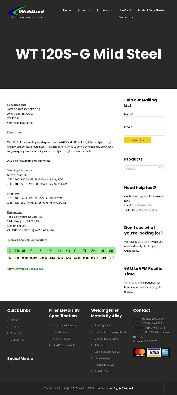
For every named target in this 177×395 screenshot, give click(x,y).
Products (103, 10)
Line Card (124, 10)
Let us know (145, 241)
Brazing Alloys (103, 325)
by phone (143, 196)
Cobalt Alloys (103, 371)
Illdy (55, 388)
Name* (144, 117)
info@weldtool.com (152, 318)
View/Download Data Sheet (25, 268)
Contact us (130, 282)
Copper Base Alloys (106, 338)
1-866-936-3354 (146, 209)
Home (67, 10)
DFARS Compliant (63, 345)
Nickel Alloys (102, 358)
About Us (84, 10)
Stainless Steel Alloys (107, 351)
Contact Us (125, 17)
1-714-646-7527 (142, 205)
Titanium (100, 345)
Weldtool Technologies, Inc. (94, 388)
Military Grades (62, 338)
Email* (144, 130)
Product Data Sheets (151, 10)
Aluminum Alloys (104, 364)
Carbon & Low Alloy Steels (110, 331)
